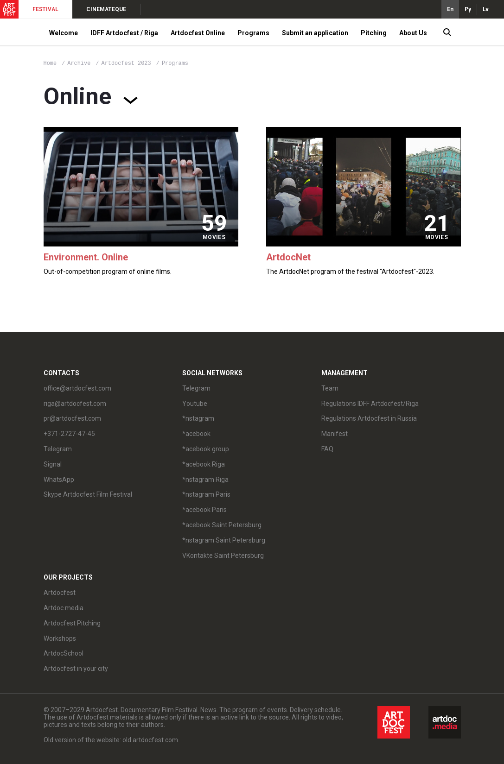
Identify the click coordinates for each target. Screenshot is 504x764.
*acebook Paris (204, 509)
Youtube (194, 403)
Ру (468, 9)
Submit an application (315, 33)
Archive (78, 63)
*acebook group (205, 449)
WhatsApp (59, 479)
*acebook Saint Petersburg (222, 525)
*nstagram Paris (206, 494)
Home (50, 63)
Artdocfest (60, 592)
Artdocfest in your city (76, 668)
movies (214, 237)
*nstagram (198, 418)
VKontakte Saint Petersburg (223, 555)
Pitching (374, 33)
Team (329, 388)
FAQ (327, 449)
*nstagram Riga (205, 479)
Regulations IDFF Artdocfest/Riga (370, 403)
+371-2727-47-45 (69, 433)
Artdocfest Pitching (72, 623)
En (450, 9)
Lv (486, 9)
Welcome (63, 33)
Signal (53, 464)
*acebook (196, 433)
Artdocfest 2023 (128, 63)
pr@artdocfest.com (72, 418)
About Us (413, 33)
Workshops (60, 638)
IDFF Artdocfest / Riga (124, 33)
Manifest (334, 433)
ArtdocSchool (63, 653)
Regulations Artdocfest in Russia (369, 418)
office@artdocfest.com (77, 388)
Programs (253, 33)
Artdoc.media (63, 608)
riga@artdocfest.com (75, 403)
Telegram (58, 449)
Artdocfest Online (198, 33)
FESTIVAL (45, 9)
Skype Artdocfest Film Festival (88, 494)
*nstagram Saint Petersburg (223, 540)
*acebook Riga (203, 464)
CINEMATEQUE (106, 9)
